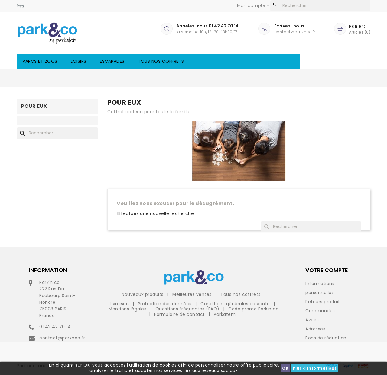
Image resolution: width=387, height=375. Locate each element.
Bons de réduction (325, 338)
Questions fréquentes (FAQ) (188, 309)
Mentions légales (128, 309)
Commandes (320, 311)
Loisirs (78, 61)
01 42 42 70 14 (55, 327)
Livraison (120, 304)
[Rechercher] (320, 5)
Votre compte (326, 270)
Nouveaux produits (143, 294)
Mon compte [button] (253, 5)
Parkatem (225, 314)
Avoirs (312, 320)
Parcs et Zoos (40, 61)
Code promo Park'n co (253, 309)
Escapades (112, 61)
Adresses (315, 329)
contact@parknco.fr (62, 338)
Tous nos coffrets (161, 61)
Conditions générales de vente (235, 304)
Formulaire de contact (180, 314)
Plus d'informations (315, 368)
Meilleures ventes (192, 294)
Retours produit (322, 302)
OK (285, 368)
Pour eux (34, 106)
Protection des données (165, 304)
